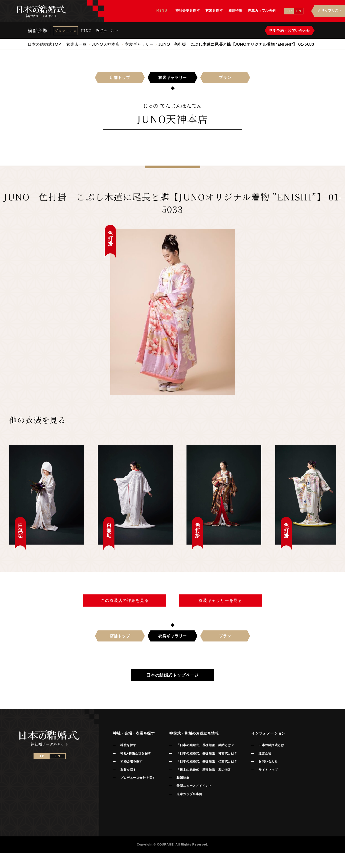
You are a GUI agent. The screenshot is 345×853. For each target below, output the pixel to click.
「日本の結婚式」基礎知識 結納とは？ (205, 745)
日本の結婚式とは (271, 745)
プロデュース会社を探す (137, 777)
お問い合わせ (268, 761)
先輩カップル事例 (189, 794)
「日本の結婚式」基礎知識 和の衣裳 (204, 769)
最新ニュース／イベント (194, 785)
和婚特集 (183, 777)
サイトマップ (268, 769)
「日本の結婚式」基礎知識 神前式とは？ (207, 753)
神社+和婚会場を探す (135, 753)
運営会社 (265, 753)
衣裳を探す (128, 769)
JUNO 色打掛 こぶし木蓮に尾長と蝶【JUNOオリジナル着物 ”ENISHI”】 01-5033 (99, 30)
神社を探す (128, 745)
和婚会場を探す (131, 761)
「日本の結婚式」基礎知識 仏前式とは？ (207, 761)
